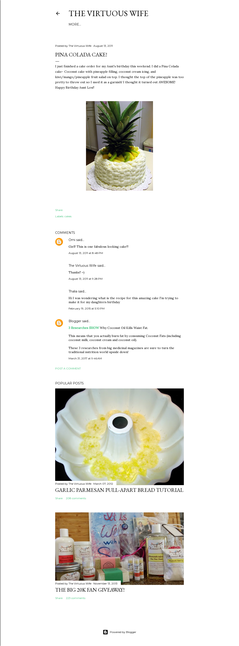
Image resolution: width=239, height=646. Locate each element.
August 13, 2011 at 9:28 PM (86, 278)
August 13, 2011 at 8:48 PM (86, 253)
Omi (72, 240)
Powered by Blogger (119, 632)
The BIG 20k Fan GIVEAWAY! (90, 589)
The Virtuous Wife (108, 13)
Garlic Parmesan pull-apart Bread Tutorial (119, 489)
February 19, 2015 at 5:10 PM (87, 308)
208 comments (76, 498)
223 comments (75, 598)
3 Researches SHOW (84, 328)
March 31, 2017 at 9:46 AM (85, 358)
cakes (68, 216)
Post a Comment (68, 368)
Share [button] (59, 210)
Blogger (75, 321)
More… (75, 24)
